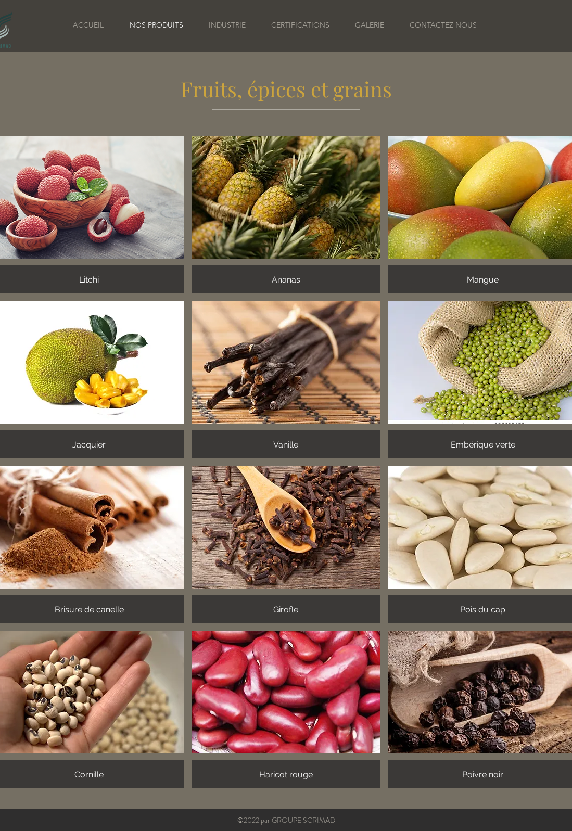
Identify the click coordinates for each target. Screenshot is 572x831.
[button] (286, 214)
